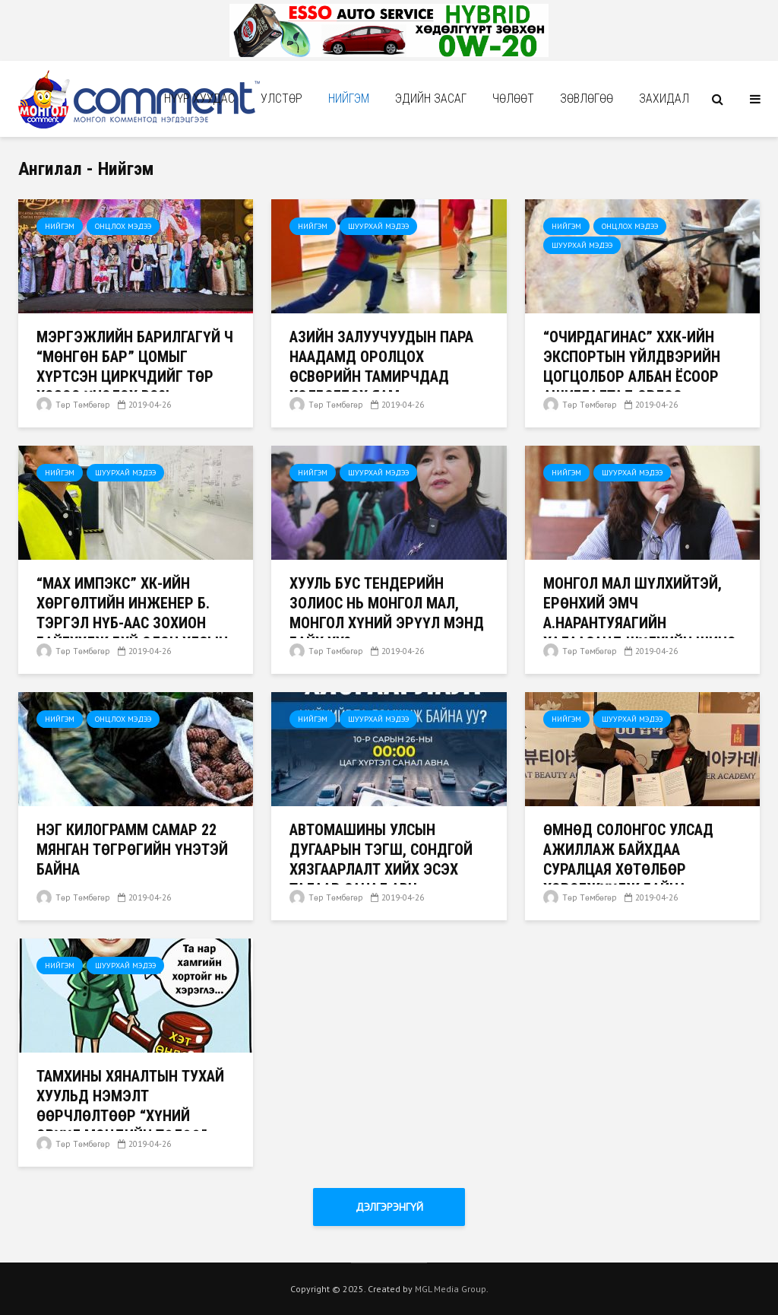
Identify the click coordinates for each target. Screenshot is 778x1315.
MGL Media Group (450, 1288)
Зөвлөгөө (586, 98)
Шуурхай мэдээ (378, 226)
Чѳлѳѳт (513, 98)
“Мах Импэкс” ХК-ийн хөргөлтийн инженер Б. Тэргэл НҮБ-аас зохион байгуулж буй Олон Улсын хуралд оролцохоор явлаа (133, 623)
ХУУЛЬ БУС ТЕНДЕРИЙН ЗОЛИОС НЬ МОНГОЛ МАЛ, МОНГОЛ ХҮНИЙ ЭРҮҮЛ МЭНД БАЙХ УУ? (386, 613)
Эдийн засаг (430, 98)
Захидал (664, 98)
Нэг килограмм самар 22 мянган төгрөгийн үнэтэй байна (132, 849)
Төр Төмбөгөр (73, 404)
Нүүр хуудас (199, 98)
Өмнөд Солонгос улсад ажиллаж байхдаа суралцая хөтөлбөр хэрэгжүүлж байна (628, 859)
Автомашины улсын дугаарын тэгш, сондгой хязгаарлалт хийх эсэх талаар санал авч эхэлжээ (381, 869)
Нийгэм (348, 98)
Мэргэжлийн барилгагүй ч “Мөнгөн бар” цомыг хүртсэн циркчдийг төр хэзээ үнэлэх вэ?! (134, 366)
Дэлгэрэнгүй (389, 1207)
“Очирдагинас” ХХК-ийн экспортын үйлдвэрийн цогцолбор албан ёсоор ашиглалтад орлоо (631, 366)
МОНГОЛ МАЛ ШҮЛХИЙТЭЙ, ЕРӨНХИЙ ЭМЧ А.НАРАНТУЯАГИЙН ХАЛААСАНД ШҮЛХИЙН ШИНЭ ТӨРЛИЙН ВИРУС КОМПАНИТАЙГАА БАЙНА (639, 632)
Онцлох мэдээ (123, 226)
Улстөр (281, 98)
